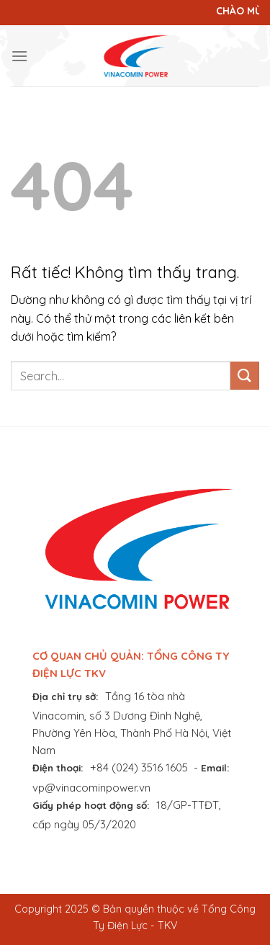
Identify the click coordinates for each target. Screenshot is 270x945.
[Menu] (19, 55)
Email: (215, 767)
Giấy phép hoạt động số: (91, 805)
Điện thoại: (58, 767)
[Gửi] (244, 376)
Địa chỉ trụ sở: (65, 696)
